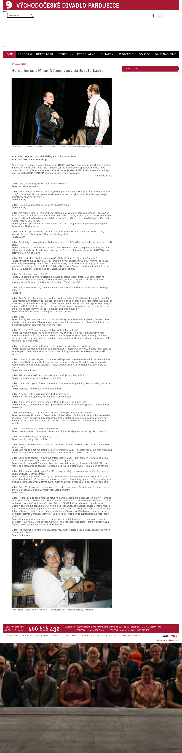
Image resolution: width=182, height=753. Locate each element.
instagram (160, 15)
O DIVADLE (126, 54)
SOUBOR (145, 54)
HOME (9, 54)
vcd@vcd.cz (155, 627)
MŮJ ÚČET (170, 16)
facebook (153, 14)
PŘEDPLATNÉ (86, 54)
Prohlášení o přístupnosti (167, 640)
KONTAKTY (106, 54)
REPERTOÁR (44, 54)
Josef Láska (131, 68)
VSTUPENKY (65, 54)
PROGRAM (25, 54)
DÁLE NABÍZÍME (165, 54)
